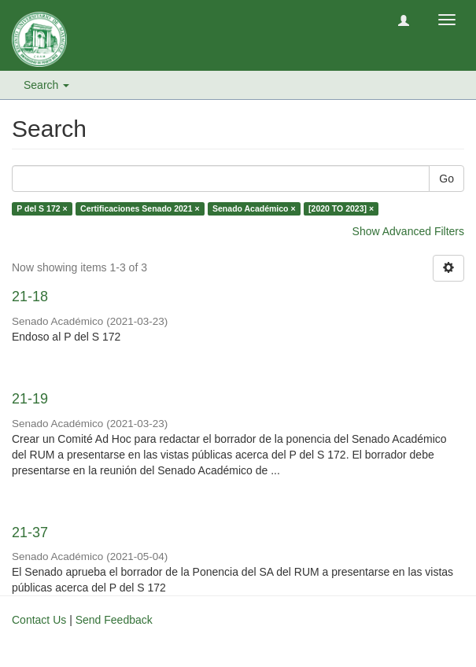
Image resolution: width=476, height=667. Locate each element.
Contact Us (39, 620)
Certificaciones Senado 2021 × (139, 208)
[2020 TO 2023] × (341, 208)
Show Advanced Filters (408, 231)
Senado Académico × (254, 208)
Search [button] (46, 85)
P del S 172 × (42, 208)
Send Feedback (114, 620)
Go (446, 178)
